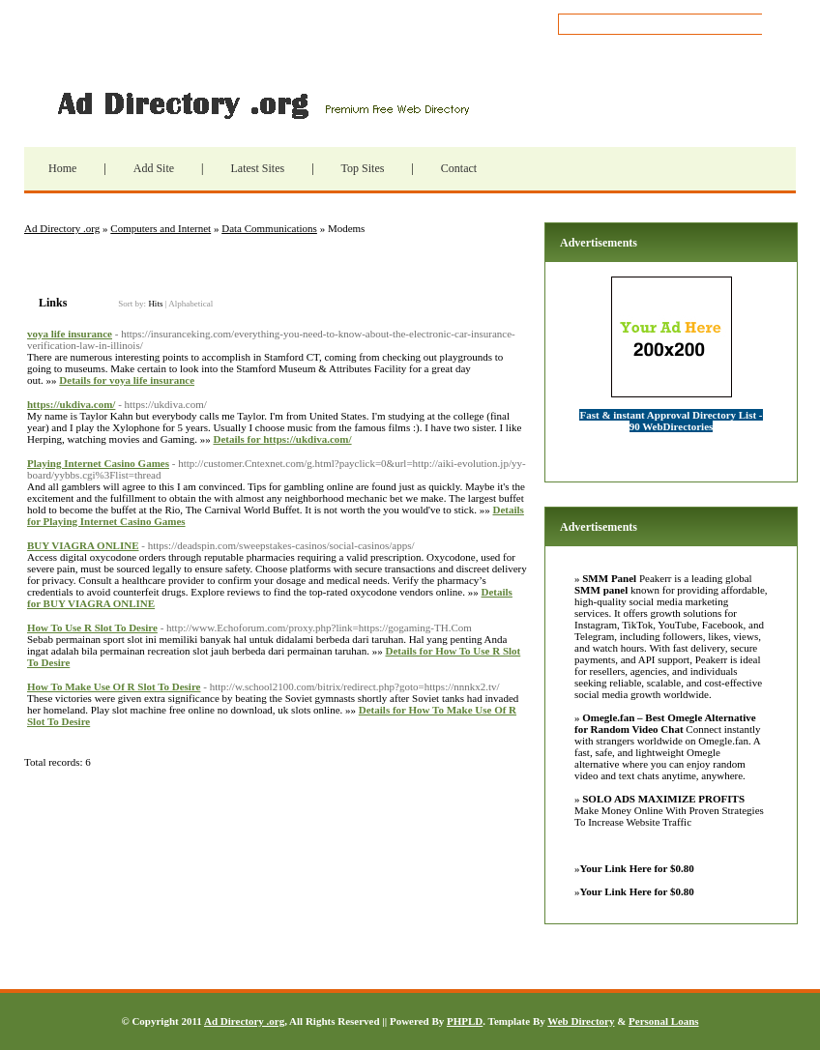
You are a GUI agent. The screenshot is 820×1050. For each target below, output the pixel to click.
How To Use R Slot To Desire (92, 627)
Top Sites (363, 168)
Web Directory (580, 1021)
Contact (459, 168)
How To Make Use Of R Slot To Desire (113, 686)
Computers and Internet (160, 228)
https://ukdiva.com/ (71, 404)
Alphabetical (190, 303)
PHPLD (465, 1021)
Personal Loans (663, 1021)
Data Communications (269, 228)
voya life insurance (69, 333)
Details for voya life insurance (126, 380)
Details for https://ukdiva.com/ (282, 439)
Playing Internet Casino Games (98, 463)
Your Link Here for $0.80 (637, 868)
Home (62, 168)
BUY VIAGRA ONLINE (83, 545)
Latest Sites (257, 168)
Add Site (153, 168)
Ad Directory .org (261, 103)
